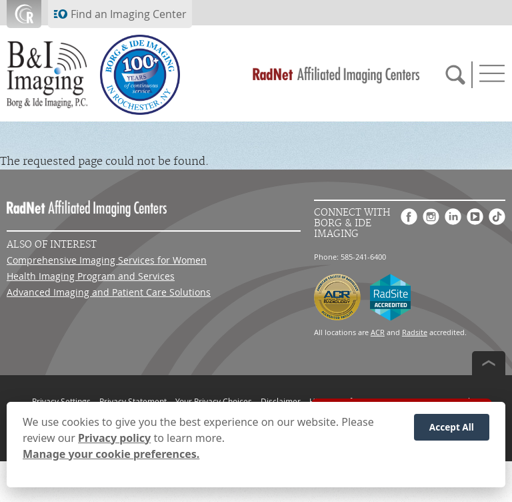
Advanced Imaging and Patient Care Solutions (109, 292)
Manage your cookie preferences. (111, 454)
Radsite (414, 332)
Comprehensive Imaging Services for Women (107, 260)
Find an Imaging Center (129, 14)
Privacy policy (114, 438)
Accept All (451, 427)
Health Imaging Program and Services (91, 276)
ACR (378, 332)
